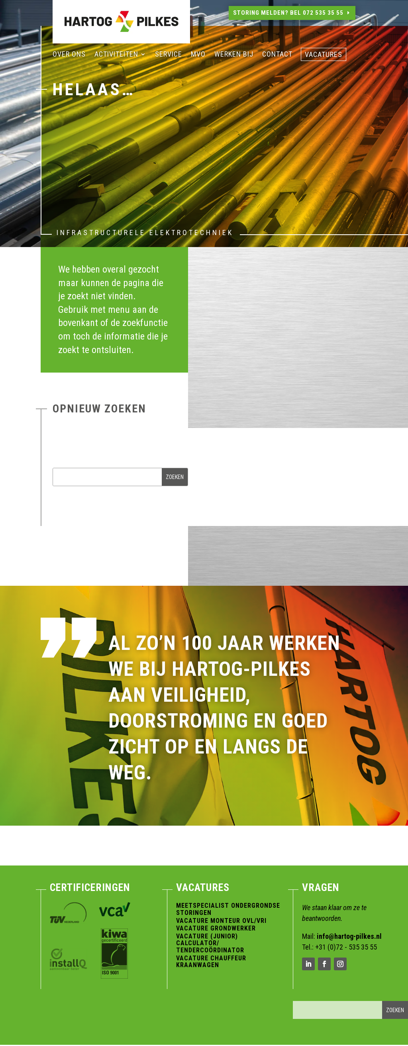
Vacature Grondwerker (216, 928)
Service (168, 54)
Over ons (69, 54)
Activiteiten (116, 54)
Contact (277, 54)
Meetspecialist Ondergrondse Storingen (228, 909)
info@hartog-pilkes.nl (349, 936)
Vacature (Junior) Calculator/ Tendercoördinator (210, 943)
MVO (198, 54)
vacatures (323, 55)
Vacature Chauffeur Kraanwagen (211, 961)
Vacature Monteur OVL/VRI (221, 920)
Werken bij (233, 54)
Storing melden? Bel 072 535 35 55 (288, 12)
